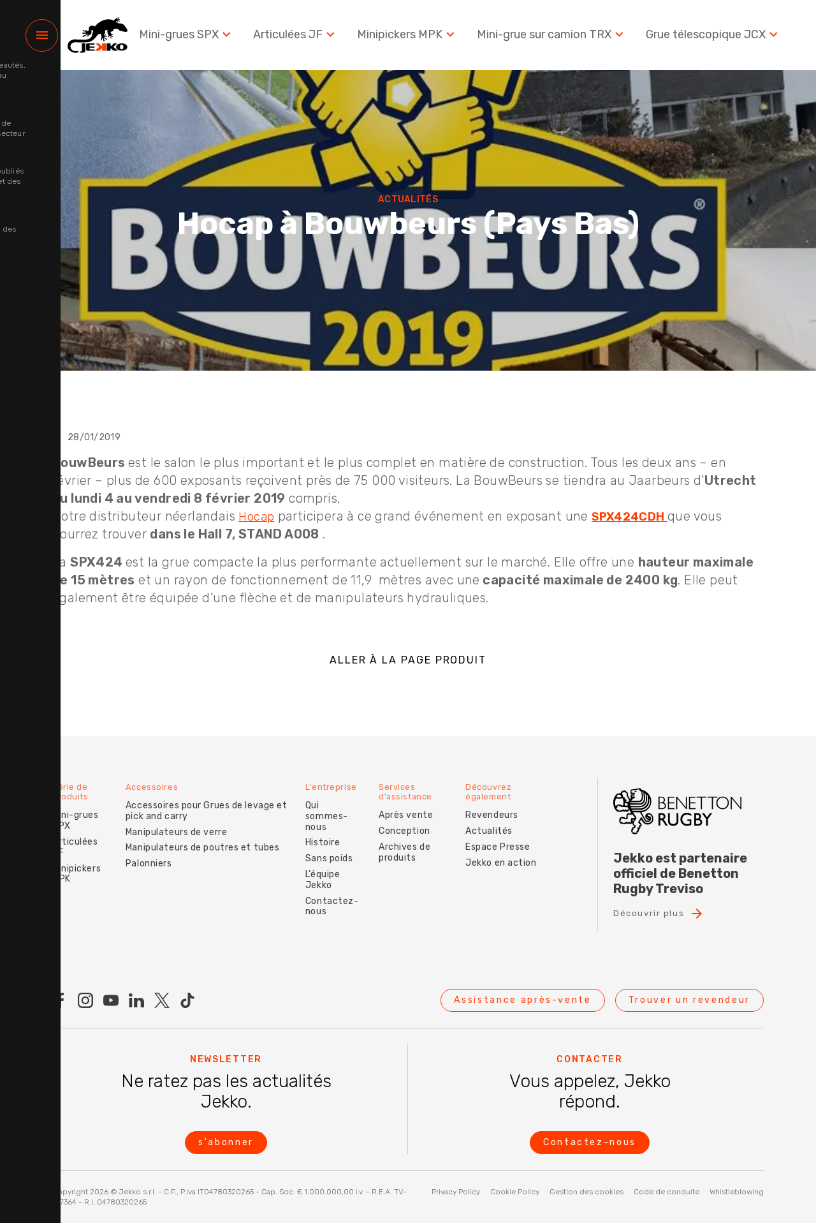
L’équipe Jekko (326, 860)
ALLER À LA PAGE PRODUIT (408, 660)
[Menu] (42, 38)
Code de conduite (666, 1191)
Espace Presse (503, 837)
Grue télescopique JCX (714, 38)
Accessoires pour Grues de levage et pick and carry (202, 802)
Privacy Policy (456, 1191)
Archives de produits (411, 843)
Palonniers (144, 855)
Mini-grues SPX (196, 38)
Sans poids (333, 839)
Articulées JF (303, 38)
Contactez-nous (336, 887)
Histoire (326, 823)
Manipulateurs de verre (171, 823)
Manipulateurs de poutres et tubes (198, 839)
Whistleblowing (737, 1191)
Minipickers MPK (414, 38)
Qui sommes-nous (338, 802)
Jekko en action (491, 859)
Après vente (413, 806)
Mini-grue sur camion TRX (556, 38)
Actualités (494, 822)
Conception (411, 822)
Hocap (257, 516)
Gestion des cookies (586, 1191)
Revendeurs (497, 806)
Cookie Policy (514, 1191)
